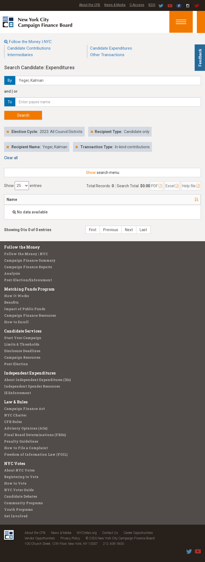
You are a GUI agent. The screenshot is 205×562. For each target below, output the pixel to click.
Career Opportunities (138, 533)
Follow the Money (22, 247)
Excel (172, 186)
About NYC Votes (19, 470)
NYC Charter (15, 415)
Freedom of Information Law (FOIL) (36, 454)
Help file (191, 186)
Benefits (11, 302)
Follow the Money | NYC (30, 41)
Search (23, 115)
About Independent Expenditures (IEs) (37, 379)
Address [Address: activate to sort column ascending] (37, 199)
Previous (110, 230)
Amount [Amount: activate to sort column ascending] (133, 199)
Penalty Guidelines (21, 441)
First (92, 230)
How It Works (16, 296)
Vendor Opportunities (40, 538)
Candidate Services (22, 331)
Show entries (23, 185)
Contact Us (110, 533)
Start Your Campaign (22, 338)
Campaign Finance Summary (30, 260)
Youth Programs (18, 509)
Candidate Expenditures (111, 48)
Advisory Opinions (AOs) (25, 428)
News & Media (115, 5)
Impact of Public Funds (24, 309)
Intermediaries (20, 54)
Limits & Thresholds (21, 344)
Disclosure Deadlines (22, 351)
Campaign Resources (22, 357)
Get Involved (15, 516)
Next (129, 230)
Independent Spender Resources (32, 386)
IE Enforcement (17, 393)
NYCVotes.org (87, 533)
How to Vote (15, 483)
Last (143, 230)
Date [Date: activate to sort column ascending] (107, 199)
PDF (156, 186)
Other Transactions (107, 54)
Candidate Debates (20, 496)
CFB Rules (13, 421)
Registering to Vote (21, 477)
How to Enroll (16, 322)
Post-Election (16, 364)
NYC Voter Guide (19, 490)
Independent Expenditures (30, 373)
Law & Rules (15, 401)
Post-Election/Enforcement (28, 280)
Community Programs (23, 503)
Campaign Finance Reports (28, 267)
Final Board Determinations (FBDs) (35, 435)
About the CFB (89, 5)
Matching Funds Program (29, 289)
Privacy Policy (70, 538)
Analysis (12, 273)
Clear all (11, 158)
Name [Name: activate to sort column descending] (12, 199)
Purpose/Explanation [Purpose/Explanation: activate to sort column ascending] (169, 199)
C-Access (137, 5)
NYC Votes (14, 463)
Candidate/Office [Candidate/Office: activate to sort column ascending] (73, 199)
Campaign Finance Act (24, 408)
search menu (102, 172)
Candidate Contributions (29, 48)
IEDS (151, 5)
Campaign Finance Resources (30, 315)
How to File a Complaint (26, 448)
